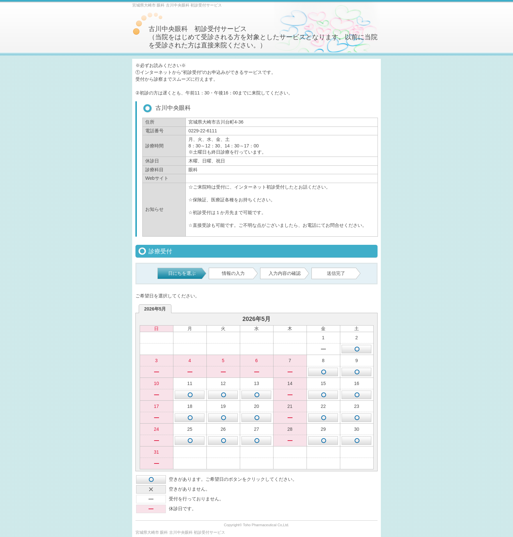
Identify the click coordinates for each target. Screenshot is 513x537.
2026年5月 (155, 308)
